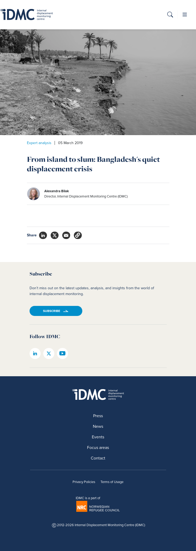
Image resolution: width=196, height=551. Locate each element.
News (98, 426)
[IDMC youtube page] (62, 353)
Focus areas (98, 447)
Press (98, 416)
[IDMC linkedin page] (35, 353)
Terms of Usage (112, 481)
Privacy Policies (84, 481)
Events (98, 437)
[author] (87, 193)
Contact (98, 458)
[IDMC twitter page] (48, 353)
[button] (170, 15)
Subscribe (51, 311)
